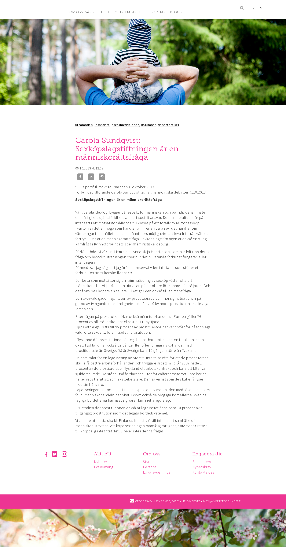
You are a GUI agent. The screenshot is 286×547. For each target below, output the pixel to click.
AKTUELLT (140, 12)
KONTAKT (159, 12)
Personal (151, 466)
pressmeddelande (125, 125)
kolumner (148, 125)
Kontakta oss (205, 472)
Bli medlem (203, 461)
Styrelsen (152, 461)
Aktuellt (103, 454)
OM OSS (76, 12)
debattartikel (168, 125)
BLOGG (176, 12)
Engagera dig (209, 454)
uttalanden (84, 125)
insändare (102, 125)
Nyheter (101, 461)
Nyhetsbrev (203, 466)
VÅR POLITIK (95, 12)
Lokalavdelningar (158, 472)
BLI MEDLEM (119, 12)
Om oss (153, 454)
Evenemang (104, 466)
